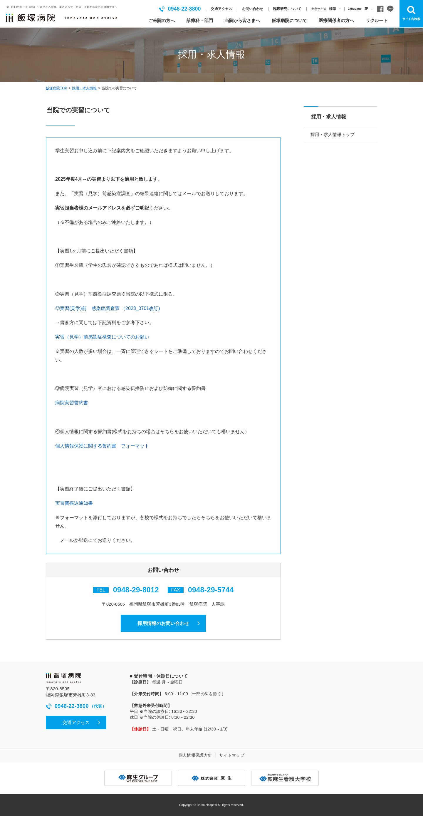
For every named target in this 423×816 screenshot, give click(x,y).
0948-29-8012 (136, 590)
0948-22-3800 (180, 9)
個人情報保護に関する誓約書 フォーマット (102, 445)
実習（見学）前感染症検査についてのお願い (102, 336)
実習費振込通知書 (74, 503)
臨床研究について (287, 9)
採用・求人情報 (84, 88)
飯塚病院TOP (56, 88)
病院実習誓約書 (71, 402)
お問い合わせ (252, 9)
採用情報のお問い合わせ (163, 623)
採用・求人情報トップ (333, 134)
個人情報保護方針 (195, 755)
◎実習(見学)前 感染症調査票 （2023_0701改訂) (107, 308)
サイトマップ (231, 755)
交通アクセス (221, 9)
